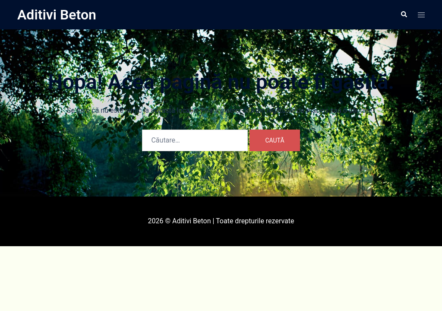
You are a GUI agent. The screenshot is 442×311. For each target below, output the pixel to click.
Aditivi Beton (56, 14)
